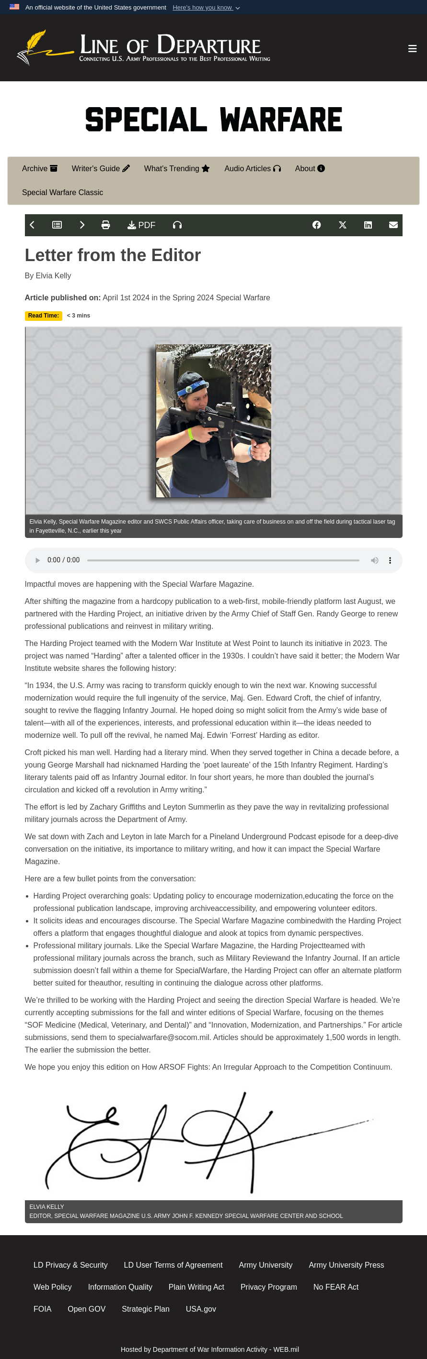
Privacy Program (269, 1287)
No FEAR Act (335, 1287)
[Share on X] (342, 225)
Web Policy (53, 1287)
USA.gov (201, 1309)
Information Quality (120, 1287)
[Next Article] (81, 225)
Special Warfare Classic (62, 192)
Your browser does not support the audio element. (214, 560)
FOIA (42, 1309)
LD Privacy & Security (71, 1265)
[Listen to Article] (177, 225)
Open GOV (86, 1309)
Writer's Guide (101, 168)
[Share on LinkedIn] (368, 225)
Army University (266, 1265)
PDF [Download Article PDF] (141, 225)
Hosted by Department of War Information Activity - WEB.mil (210, 1349)
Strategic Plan (146, 1309)
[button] (207, 7)
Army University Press (346, 1265)
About (310, 168)
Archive (40, 168)
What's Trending (177, 168)
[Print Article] (106, 225)
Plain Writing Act (196, 1287)
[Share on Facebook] (316, 225)
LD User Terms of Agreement (173, 1265)
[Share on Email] (393, 225)
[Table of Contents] (57, 225)
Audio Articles (252, 168)
